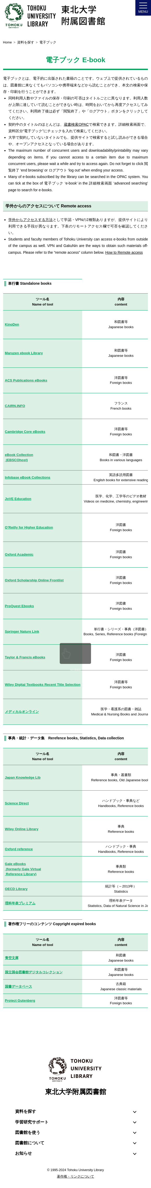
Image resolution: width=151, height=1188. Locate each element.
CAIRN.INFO (15, 406)
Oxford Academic (19, 554)
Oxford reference (19, 849)
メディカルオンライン (22, 712)
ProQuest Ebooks (19, 606)
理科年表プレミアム (20, 903)
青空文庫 (12, 958)
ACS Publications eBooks (26, 380)
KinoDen (12, 324)
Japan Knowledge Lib (23, 777)
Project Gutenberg (20, 1000)
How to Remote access (124, 252)
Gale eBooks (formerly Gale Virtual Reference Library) (23, 869)
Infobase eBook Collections (27, 477)
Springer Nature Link (22, 631)
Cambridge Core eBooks (25, 432)
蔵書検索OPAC (76, 124)
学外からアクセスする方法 (30, 220)
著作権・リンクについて (75, 1176)
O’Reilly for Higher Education (29, 527)
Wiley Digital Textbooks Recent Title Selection (43, 685)
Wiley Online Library (21, 829)
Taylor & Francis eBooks (25, 657)
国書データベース (18, 986)
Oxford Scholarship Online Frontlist (34, 580)
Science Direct (17, 803)
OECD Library (16, 889)
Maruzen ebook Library (24, 353)
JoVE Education (18, 499)
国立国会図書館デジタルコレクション (34, 972)
